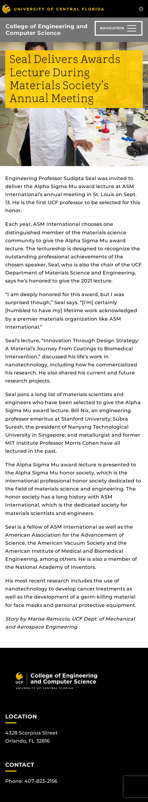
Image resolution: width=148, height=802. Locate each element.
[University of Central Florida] (52, 8)
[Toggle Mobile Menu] (141, 8)
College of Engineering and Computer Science (46, 29)
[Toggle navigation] (118, 28)
